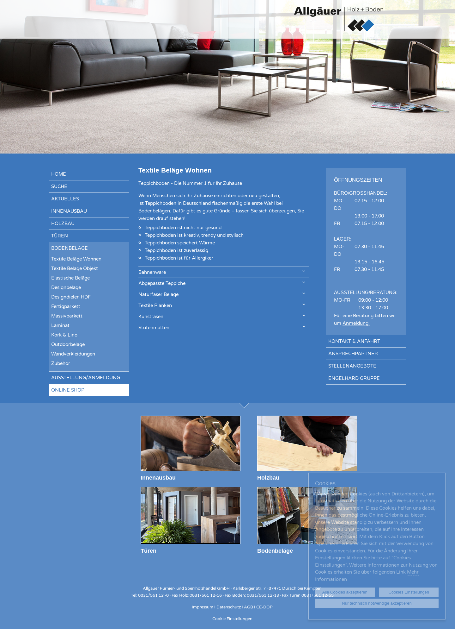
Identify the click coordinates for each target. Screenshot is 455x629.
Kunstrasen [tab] (222, 316)
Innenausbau (69, 211)
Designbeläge (66, 287)
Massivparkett (66, 316)
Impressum (202, 607)
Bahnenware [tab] (222, 271)
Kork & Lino (64, 335)
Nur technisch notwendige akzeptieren (376, 603)
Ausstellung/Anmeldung (85, 378)
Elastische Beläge (70, 278)
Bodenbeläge (69, 248)
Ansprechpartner (353, 353)
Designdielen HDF (71, 297)
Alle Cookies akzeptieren (344, 592)
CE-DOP (264, 607)
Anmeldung (355, 323)
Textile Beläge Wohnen (76, 259)
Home (58, 174)
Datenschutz (228, 607)
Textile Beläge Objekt (74, 268)
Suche (59, 186)
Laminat (60, 325)
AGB (248, 607)
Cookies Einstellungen (408, 592)
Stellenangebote (352, 366)
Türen (59, 236)
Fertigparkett (65, 306)
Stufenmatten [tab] (222, 327)
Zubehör (60, 363)
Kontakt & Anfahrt (354, 341)
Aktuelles (65, 199)
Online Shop (67, 390)
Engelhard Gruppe (354, 378)
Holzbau (63, 223)
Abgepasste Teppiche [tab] (222, 283)
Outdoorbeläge (68, 344)
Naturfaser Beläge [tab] (222, 294)
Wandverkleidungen (73, 354)
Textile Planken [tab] (222, 305)
